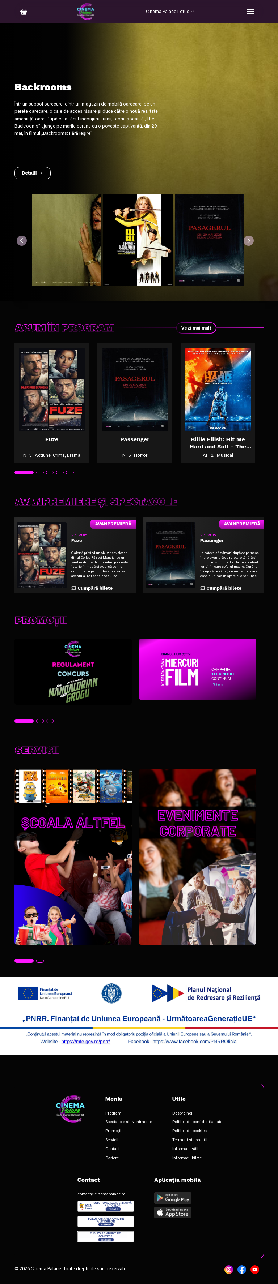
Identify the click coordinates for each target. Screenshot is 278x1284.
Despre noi (182, 1113)
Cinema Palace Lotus (170, 11)
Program (113, 1113)
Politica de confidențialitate (197, 1122)
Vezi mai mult (196, 328)
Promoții (113, 1131)
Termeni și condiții (189, 1140)
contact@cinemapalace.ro (101, 1194)
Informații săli (185, 1149)
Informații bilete (187, 1158)
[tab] (24, 473)
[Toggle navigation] (250, 11)
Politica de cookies (189, 1131)
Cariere (112, 1158)
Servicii (111, 1140)
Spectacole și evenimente (128, 1122)
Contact (112, 1149)
